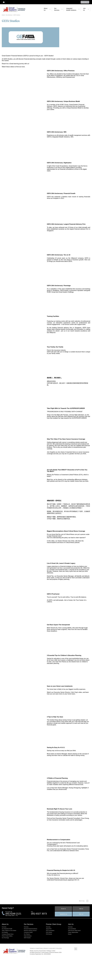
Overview (4, 927)
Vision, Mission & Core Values (9, 930)
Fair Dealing (5, 932)
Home (3, 15)
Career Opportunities (73, 932)
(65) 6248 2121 (13, 913)
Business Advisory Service (30, 930)
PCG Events (49, 934)
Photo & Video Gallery (7, 936)
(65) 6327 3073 (39, 913)
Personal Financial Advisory (30, 928)
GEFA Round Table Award (74, 930)
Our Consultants (72, 928)
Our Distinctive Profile (7, 928)
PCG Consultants (50, 930)
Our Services (9, 15)
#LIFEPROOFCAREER (79, 418)
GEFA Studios (27, 937)
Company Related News (7, 934)
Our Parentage (5, 937)
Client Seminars (28, 936)
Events (69, 934)
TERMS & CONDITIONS (36, 948)
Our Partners (27, 934)
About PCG (48, 928)
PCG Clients (49, 932)
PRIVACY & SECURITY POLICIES (53, 948)
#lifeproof (74, 258)
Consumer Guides (28, 932)
